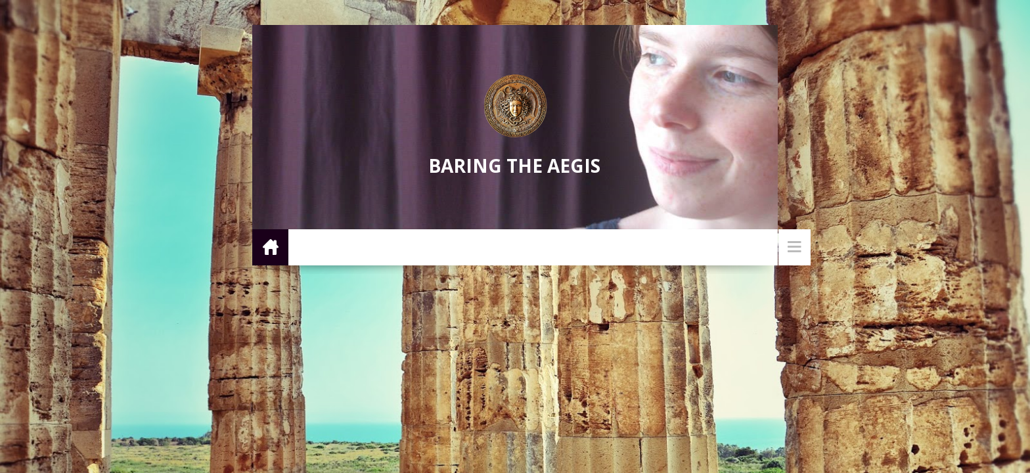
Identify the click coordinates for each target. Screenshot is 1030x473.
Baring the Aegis (514, 165)
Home (270, 246)
